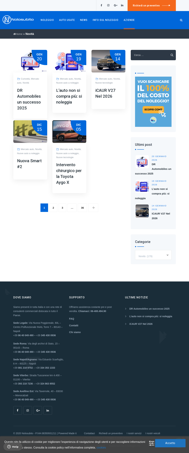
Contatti (73, 325)
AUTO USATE (67, 20)
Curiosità (25, 78)
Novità (26, 82)
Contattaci (89, 433)
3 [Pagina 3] (62, 207)
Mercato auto (66, 78)
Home (18, 33)
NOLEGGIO (47, 20)
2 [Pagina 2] (53, 207)
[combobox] (153, 255)
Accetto (170, 443)
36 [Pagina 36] (82, 207)
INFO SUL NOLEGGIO (105, 20)
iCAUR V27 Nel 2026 (141, 324)
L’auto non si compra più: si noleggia (69, 96)
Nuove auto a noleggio (67, 82)
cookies (101, 447)
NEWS (83, 20)
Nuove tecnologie (104, 82)
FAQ (71, 318)
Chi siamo (75, 332)
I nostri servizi (134, 433)
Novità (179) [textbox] (146, 256)
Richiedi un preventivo (111, 433)
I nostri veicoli (152, 433)
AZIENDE (129, 20)
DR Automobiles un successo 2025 (153, 169)
